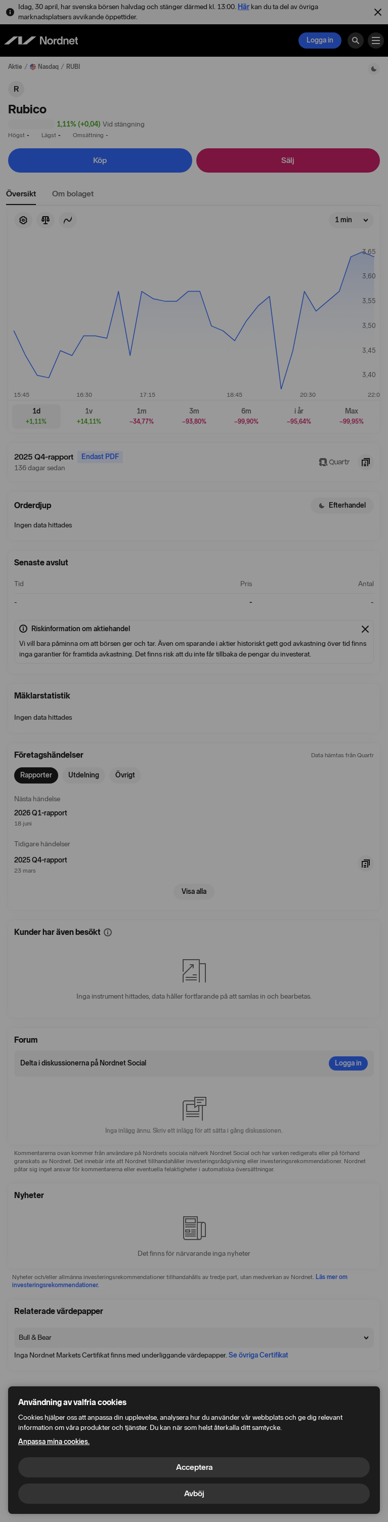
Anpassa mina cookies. (54, 1441)
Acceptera (194, 1467)
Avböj (194, 1493)
